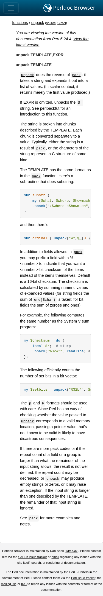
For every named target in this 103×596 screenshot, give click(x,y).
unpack (37, 22)
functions (20, 22)
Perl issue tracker (83, 577)
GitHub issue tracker (32, 557)
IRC (24, 584)
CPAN (61, 23)
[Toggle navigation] (11, 8)
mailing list (8, 584)
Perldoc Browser (69, 8)
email (55, 557)
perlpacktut (49, 108)
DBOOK (71, 550)
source (51, 23)
